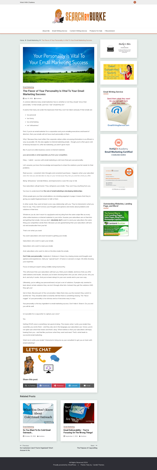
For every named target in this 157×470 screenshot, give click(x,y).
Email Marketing (28, 87)
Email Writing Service (59, 31)
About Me (46, 31)
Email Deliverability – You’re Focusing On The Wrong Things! (78, 431)
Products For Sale (96, 31)
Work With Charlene (27, 2)
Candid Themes (98, 465)
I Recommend (110, 31)
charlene (38, 98)
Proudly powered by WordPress (64, 465)
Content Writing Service (78, 31)
